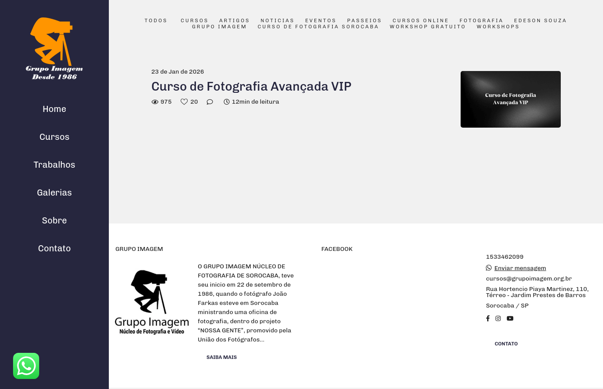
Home (54, 109)
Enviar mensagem (520, 268)
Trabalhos (54, 164)
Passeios (364, 21)
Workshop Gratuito (428, 27)
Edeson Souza (540, 21)
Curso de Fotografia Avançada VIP (252, 86)
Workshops (498, 27)
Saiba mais (221, 357)
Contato (54, 248)
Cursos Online (421, 21)
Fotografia (482, 21)
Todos (156, 21)
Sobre (54, 220)
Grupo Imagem (219, 27)
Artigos (234, 21)
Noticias (277, 21)
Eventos (321, 21)
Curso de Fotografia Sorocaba (318, 27)
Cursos (54, 137)
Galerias (54, 192)
